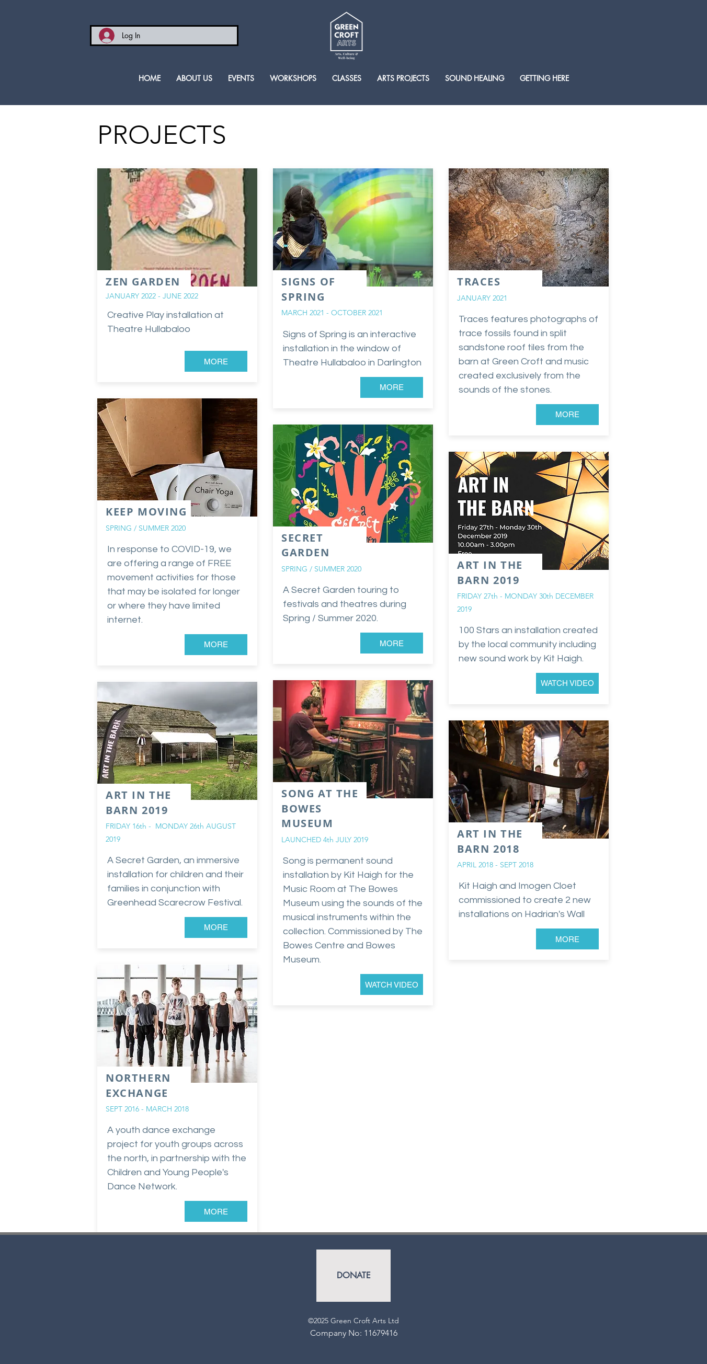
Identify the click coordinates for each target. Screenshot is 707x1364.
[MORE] (216, 361)
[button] (346, 78)
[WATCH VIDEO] (391, 984)
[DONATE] (353, 1276)
